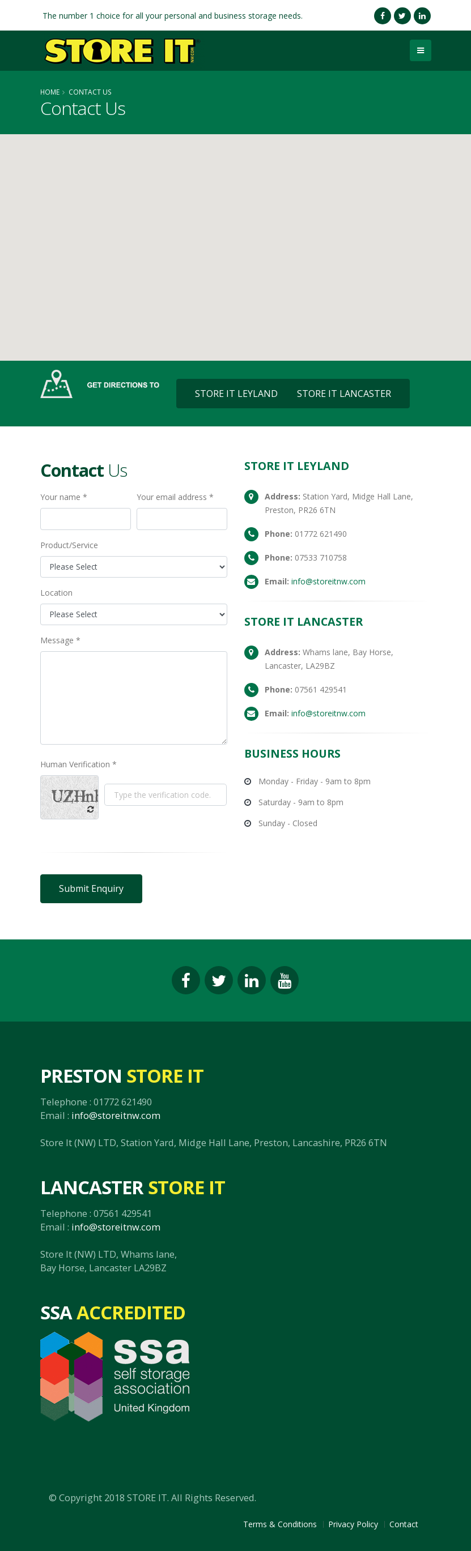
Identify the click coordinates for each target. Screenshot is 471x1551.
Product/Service (69, 545)
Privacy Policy (353, 1524)
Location (56, 592)
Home (50, 91)
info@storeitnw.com (328, 581)
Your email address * (175, 497)
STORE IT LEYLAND (236, 393)
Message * (60, 640)
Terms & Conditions (280, 1524)
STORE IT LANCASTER (344, 393)
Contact (403, 1524)
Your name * (63, 497)
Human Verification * (78, 764)
